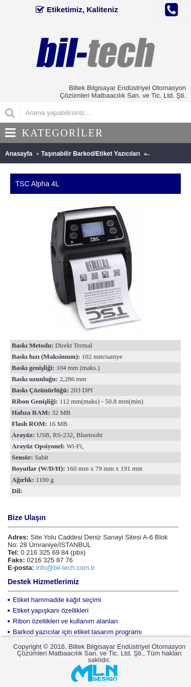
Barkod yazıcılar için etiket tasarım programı (75, 632)
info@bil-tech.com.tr (65, 567)
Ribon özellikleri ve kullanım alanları (63, 621)
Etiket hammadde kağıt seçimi (54, 600)
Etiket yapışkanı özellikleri (48, 610)
